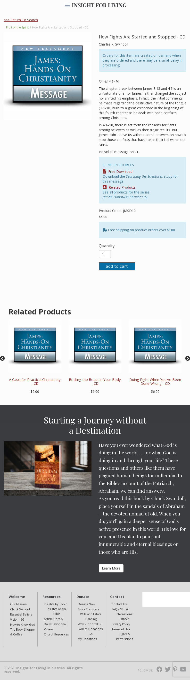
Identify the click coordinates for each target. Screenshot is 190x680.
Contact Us (119, 604)
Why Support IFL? (89, 624)
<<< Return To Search (21, 20)
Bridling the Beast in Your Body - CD (95, 381)
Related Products (119, 187)
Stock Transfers (88, 609)
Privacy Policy (121, 624)
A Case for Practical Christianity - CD (35, 381)
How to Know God (22, 625)
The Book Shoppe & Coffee (22, 631)
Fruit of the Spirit (17, 27)
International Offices (124, 616)
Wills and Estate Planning (90, 616)
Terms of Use (121, 629)
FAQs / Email (120, 609)
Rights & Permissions (124, 636)
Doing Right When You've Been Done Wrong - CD (155, 381)
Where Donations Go (91, 631)
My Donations (87, 639)
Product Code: (110, 210)
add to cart (117, 266)
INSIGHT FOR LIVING (99, 5)
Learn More (111, 568)
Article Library (53, 619)
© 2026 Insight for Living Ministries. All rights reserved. (43, 669)
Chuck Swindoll (20, 609)
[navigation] (67, 5)
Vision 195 (17, 619)
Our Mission (18, 604)
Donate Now (86, 604)
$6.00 (103, 216)
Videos (48, 629)
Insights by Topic (55, 604)
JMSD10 (129, 210)
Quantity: (107, 245)
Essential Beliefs (21, 614)
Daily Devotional (55, 624)
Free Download (117, 171)
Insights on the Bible (57, 611)
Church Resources (56, 634)
